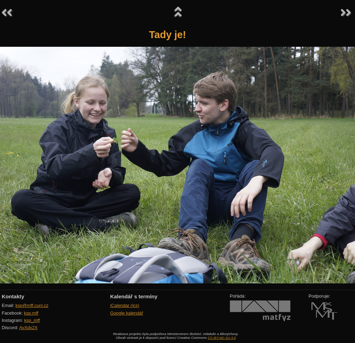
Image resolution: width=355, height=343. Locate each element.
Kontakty (13, 296)
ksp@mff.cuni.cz (32, 305)
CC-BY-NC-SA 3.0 (222, 338)
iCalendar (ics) (124, 305)
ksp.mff (31, 313)
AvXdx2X (28, 327)
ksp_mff (32, 320)
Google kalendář (126, 313)
